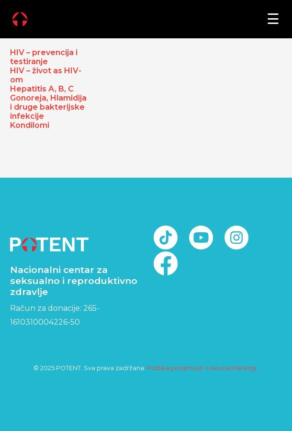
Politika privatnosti (175, 368)
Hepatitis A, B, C (42, 88)
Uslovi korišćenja (231, 368)
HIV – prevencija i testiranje (44, 57)
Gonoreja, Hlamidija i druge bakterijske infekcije (48, 107)
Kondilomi (29, 125)
